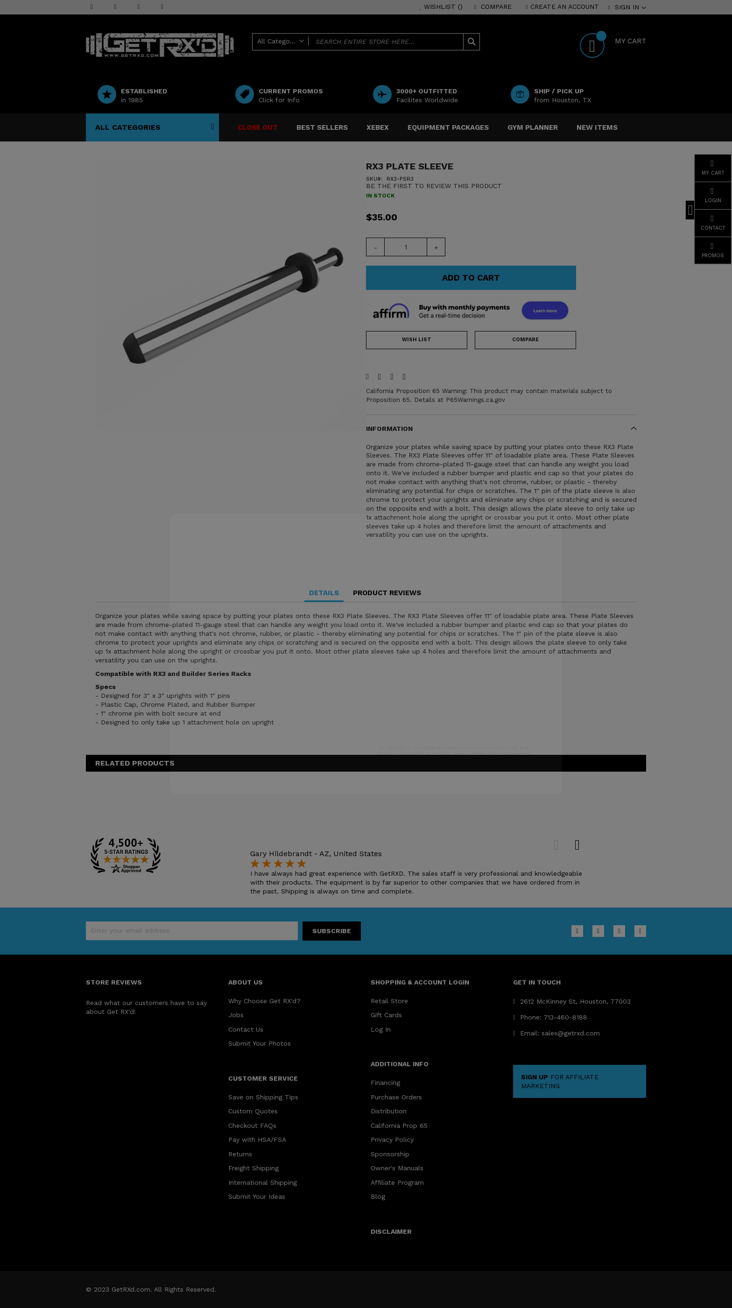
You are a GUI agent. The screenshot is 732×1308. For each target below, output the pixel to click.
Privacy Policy (392, 1139)
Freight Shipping (253, 1168)
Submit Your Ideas (256, 1196)
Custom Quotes (253, 1111)
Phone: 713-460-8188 (550, 1017)
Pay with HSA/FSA (257, 1139)
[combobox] (366, 42)
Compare (496, 6)
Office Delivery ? (454, 57)
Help (413, 57)
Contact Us (245, 1029)
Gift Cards (386, 1015)
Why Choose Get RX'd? (264, 1001)
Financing (385, 1082)
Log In (381, 1029)
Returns (240, 1154)
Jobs (236, 1015)
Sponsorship (390, 1154)
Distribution (389, 1111)
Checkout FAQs (252, 1125)
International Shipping (262, 1182)
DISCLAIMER (391, 1231)
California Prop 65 (399, 1125)
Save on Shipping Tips (263, 1097)
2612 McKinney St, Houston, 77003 (572, 1001)
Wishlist (443, 6)
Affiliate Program (397, 1182)
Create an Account (564, 6)
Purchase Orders (396, 1097)
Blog (378, 1196)
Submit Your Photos (259, 1043)
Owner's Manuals (397, 1168)
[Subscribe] (332, 931)
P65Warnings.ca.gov (475, 399)
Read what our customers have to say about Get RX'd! (146, 1007)
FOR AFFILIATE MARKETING (559, 1081)
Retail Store (389, 1001)
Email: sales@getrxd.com (556, 1033)
